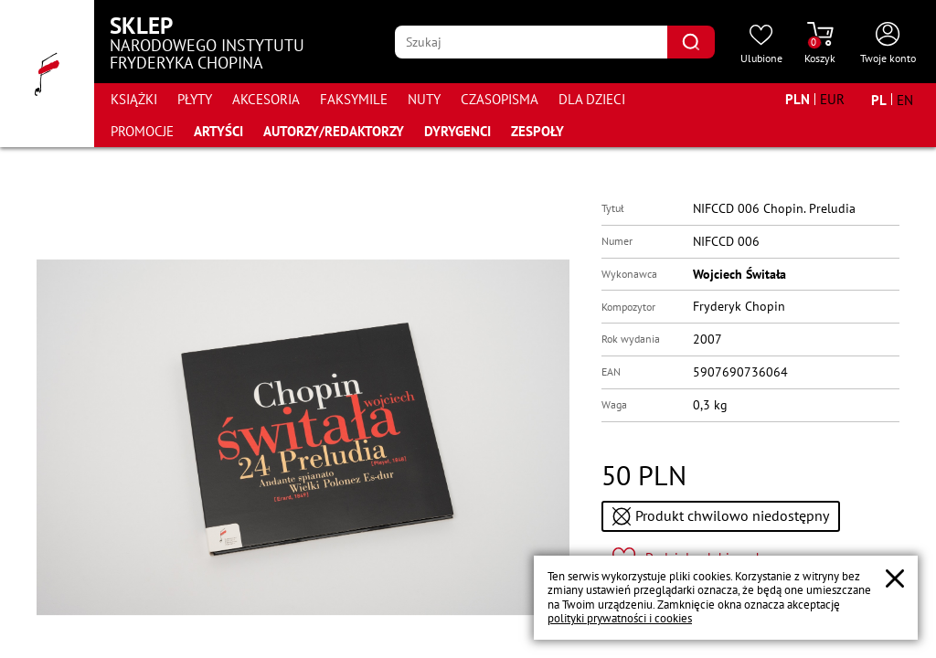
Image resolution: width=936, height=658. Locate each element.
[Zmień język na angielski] (905, 99)
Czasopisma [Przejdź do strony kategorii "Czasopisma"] (499, 99)
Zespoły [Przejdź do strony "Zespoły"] (537, 131)
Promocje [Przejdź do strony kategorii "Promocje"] (142, 131)
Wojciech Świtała (739, 274)
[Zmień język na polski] (879, 99)
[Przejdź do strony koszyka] (820, 43)
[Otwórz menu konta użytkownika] (888, 43)
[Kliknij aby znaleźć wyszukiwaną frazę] (691, 42)
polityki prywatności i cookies (620, 618)
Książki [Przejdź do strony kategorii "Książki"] (134, 99)
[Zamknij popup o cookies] (895, 578)
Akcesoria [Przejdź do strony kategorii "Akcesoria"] (266, 99)
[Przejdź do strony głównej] (47, 73)
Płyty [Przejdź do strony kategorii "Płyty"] (194, 99)
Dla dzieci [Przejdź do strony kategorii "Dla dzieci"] (591, 99)
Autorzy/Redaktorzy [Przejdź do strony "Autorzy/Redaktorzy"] (333, 131)
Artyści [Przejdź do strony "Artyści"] (218, 131)
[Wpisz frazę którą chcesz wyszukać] (531, 42)
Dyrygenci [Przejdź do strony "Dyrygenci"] (457, 131)
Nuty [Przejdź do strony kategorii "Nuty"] (424, 99)
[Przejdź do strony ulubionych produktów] (761, 43)
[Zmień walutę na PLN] (797, 99)
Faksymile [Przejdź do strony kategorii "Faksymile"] (354, 99)
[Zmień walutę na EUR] (832, 99)
